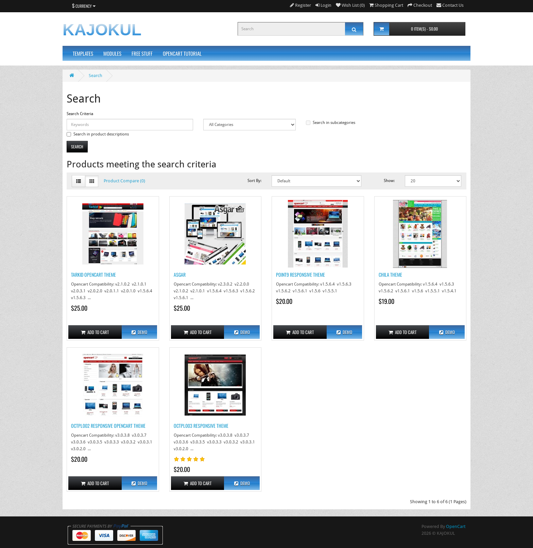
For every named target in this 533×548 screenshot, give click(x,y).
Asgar (180, 274)
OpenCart (455, 526)
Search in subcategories (330, 122)
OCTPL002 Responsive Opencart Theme (108, 425)
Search (95, 75)
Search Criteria (80, 113)
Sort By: (254, 180)
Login (323, 5)
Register (300, 5)
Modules (112, 53)
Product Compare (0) (124, 180)
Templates (83, 53)
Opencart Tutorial (182, 53)
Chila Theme (390, 274)
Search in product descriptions (98, 134)
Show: (389, 180)
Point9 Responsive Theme (300, 274)
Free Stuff (142, 53)
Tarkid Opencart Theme (93, 274)
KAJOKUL (102, 30)
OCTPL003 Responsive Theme (201, 425)
